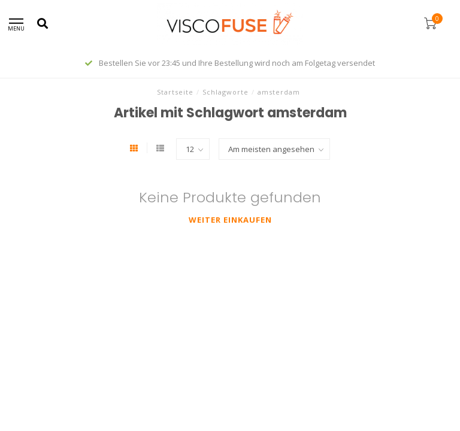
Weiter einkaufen (230, 219)
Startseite (175, 91)
